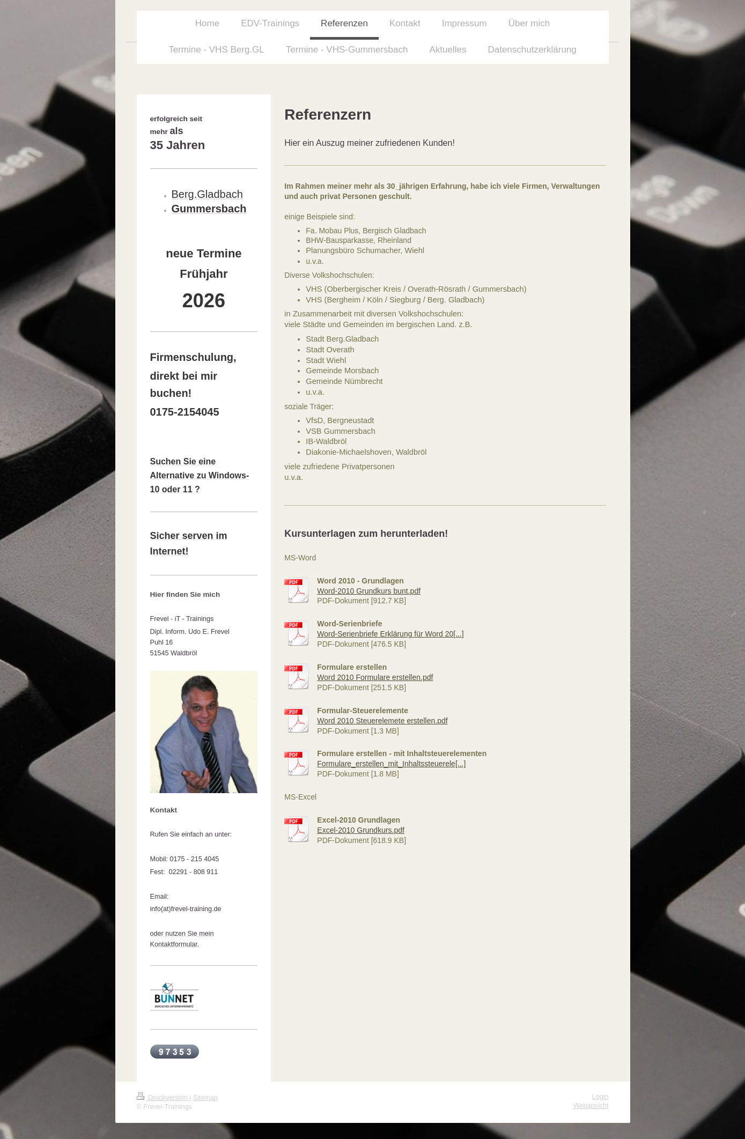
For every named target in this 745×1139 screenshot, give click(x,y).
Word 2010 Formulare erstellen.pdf (375, 677)
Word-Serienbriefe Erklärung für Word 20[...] (390, 634)
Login (600, 1096)
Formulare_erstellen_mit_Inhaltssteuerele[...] (391, 763)
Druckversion (163, 1097)
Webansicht (591, 1106)
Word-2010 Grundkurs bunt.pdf (369, 591)
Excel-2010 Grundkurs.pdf (360, 830)
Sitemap (205, 1097)
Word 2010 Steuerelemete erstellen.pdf (382, 720)
